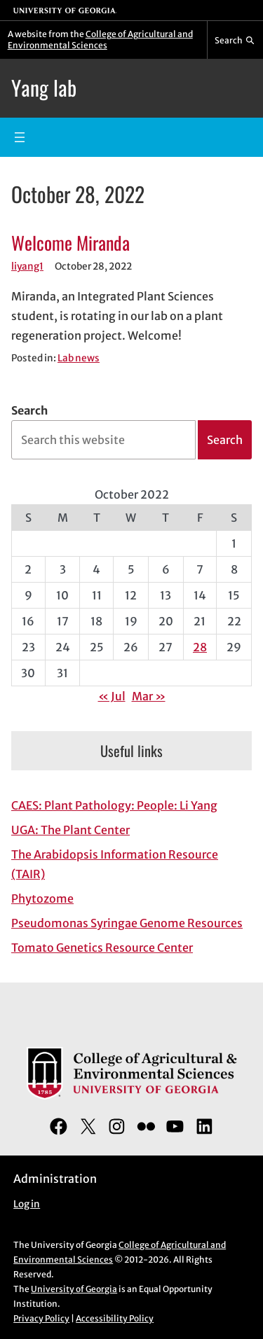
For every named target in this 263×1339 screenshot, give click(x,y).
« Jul (112, 696)
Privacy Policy (41, 1318)
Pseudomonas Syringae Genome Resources (127, 923)
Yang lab (43, 87)
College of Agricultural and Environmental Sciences (100, 39)
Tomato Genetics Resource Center (102, 948)
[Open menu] (19, 137)
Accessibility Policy (115, 1318)
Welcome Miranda (70, 243)
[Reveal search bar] (235, 40)
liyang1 (27, 266)
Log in (26, 1204)
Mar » (149, 696)
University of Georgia (74, 1289)
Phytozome (42, 898)
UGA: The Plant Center (70, 830)
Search (29, 410)
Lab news (79, 358)
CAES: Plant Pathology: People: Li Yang (114, 805)
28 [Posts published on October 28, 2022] (200, 647)
